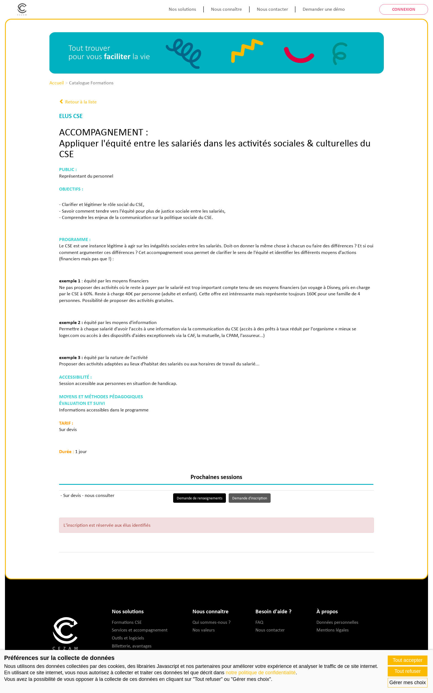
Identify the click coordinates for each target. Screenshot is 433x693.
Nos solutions (182, 9)
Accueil (56, 82)
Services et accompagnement (140, 630)
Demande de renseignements (199, 498)
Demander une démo (324, 9)
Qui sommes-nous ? (211, 622)
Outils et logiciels (128, 638)
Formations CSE (127, 622)
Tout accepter (408, 660)
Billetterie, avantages (132, 646)
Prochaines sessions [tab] (216, 476)
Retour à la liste (78, 101)
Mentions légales (332, 630)
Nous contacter (272, 9)
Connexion (403, 9)
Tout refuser (407, 671)
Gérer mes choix (407, 682)
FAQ (259, 622)
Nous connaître (226, 9)
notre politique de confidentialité (260, 672)
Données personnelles (337, 622)
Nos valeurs (203, 630)
